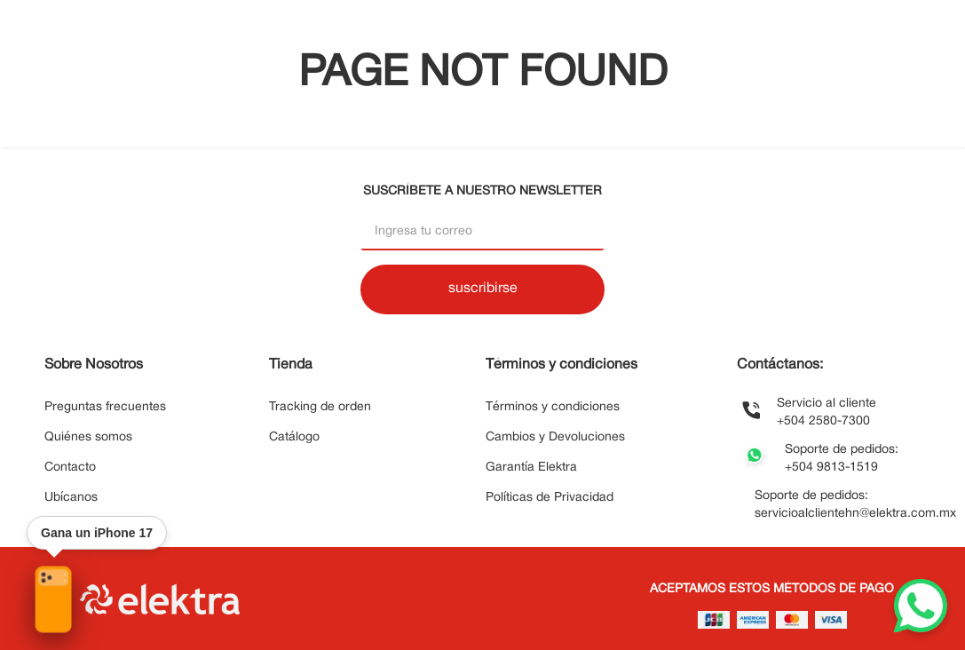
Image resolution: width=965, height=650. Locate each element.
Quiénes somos (88, 437)
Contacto (70, 467)
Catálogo (294, 437)
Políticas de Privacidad (549, 497)
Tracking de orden (320, 407)
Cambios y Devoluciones (555, 437)
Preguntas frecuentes (105, 407)
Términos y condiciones (553, 407)
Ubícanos (71, 497)
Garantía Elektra (531, 467)
